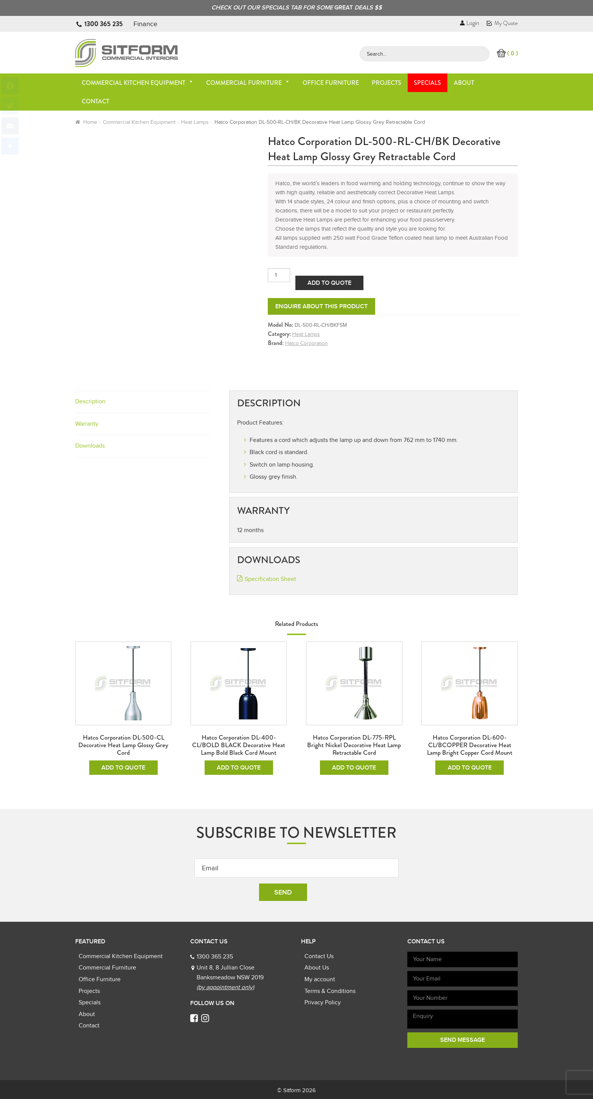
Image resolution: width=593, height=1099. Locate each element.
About (464, 82)
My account (319, 979)
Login (469, 23)
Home (90, 122)
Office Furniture (331, 82)
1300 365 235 (103, 24)
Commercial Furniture (248, 82)
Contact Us (319, 956)
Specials (427, 82)
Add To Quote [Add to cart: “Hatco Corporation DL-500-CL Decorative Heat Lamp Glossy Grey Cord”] (123, 767)
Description (90, 401)
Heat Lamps (195, 122)
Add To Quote (329, 282)
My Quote (502, 23)
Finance (145, 24)
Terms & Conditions (329, 991)
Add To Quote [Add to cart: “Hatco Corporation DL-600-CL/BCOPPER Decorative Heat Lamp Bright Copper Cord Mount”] (470, 767)
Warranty (86, 423)
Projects (386, 82)
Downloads (90, 445)
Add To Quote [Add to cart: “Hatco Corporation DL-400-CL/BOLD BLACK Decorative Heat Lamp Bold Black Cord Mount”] (239, 767)
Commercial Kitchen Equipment (138, 82)
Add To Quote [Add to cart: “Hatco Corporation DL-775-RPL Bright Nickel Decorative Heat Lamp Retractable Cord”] (354, 767)
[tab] (142, 402)
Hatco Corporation (306, 343)
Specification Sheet (270, 579)
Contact (95, 101)
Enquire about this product (321, 306)
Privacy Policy (322, 1002)
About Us (316, 967)
